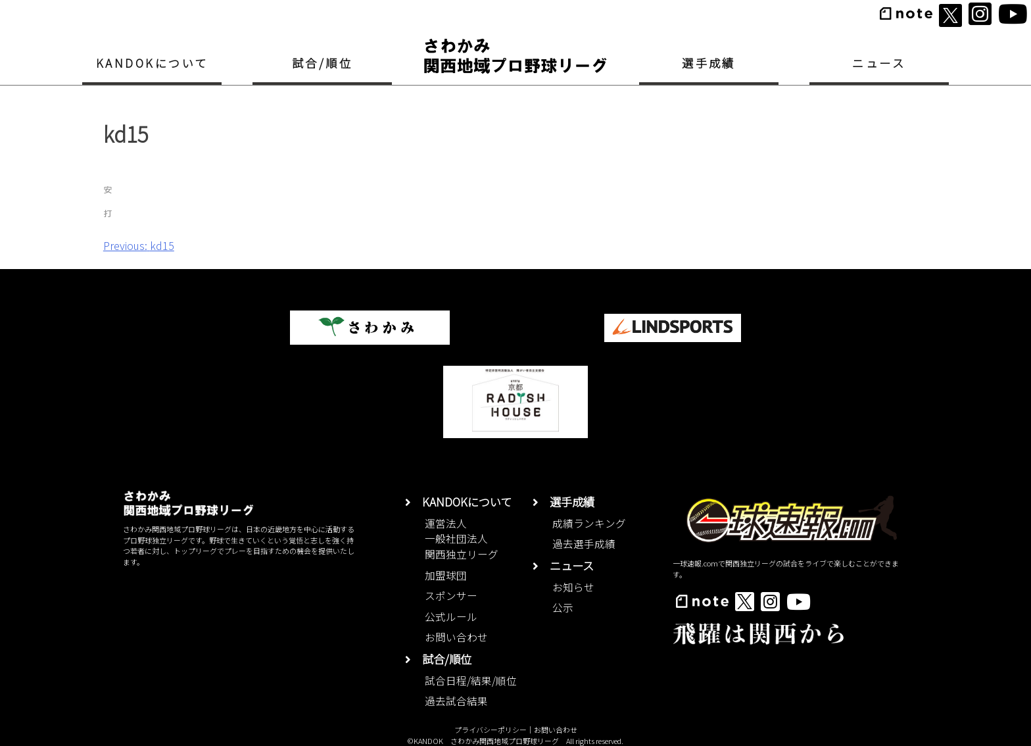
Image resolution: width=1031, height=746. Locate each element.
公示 (562, 607)
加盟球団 (446, 575)
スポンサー (451, 595)
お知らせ (573, 587)
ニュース (878, 63)
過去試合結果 (456, 701)
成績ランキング (589, 523)
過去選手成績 (583, 543)
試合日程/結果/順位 (471, 680)
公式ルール (451, 616)
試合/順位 (322, 63)
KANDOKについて (152, 63)
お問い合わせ (456, 637)
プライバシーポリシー (490, 729)
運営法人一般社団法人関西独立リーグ (461, 539)
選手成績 (709, 63)
